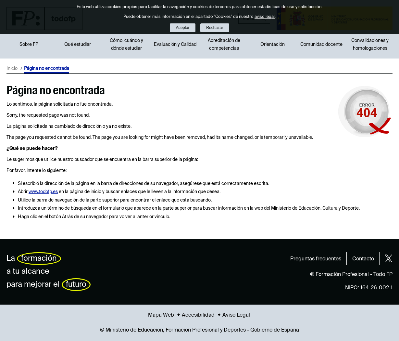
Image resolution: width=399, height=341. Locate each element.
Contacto (363, 259)
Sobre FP (28, 44)
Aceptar (183, 27)
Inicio (12, 68)
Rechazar (214, 27)
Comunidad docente (321, 44)
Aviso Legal (236, 315)
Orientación (272, 44)
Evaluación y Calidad (175, 44)
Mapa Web (161, 315)
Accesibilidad (198, 315)
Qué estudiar (77, 44)
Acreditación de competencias (224, 44)
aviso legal (265, 17)
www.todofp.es (43, 192)
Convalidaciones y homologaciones (370, 44)
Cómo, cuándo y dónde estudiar (126, 44)
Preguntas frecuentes (315, 259)
